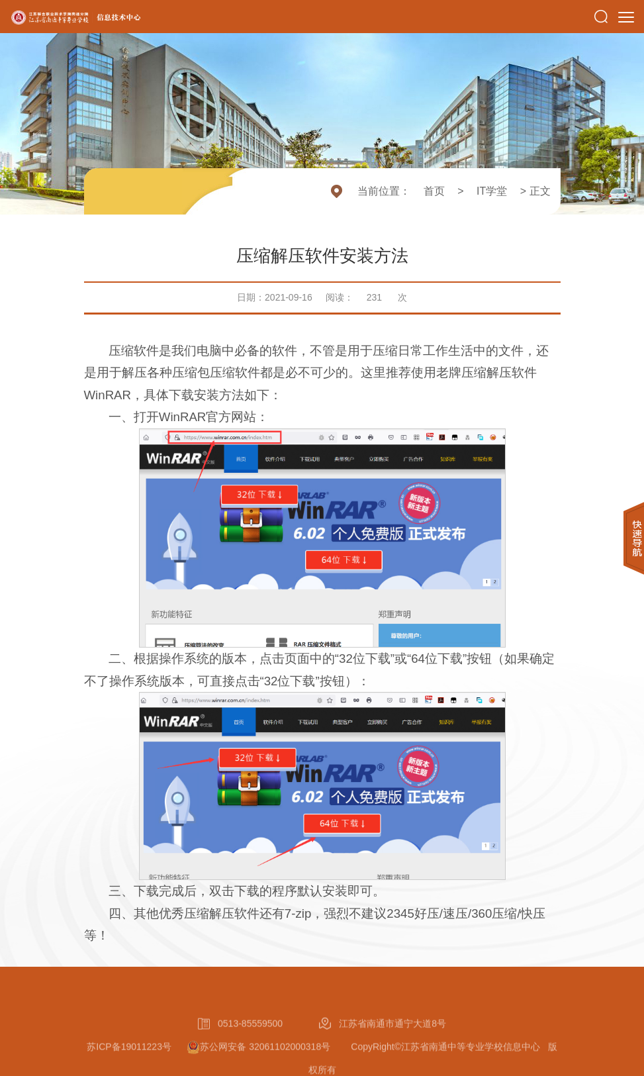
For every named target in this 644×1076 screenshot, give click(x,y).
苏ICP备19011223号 (129, 1070)
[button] (601, 16)
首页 (434, 191)
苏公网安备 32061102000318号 (275, 1070)
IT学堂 (492, 191)
